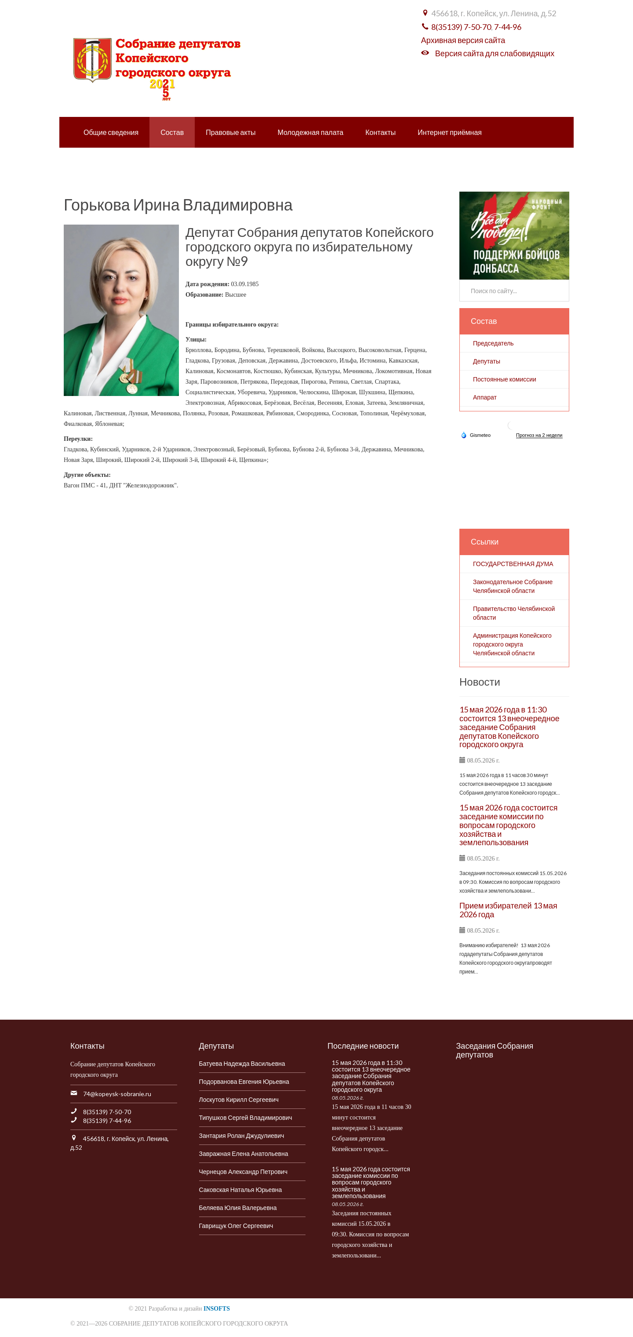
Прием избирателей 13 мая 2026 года (508, 910)
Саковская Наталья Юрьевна (240, 1189)
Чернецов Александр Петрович (243, 1171)
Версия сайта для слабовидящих (494, 53)
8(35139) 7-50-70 (461, 27)
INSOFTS (217, 1308)
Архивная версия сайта (463, 40)
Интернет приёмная (450, 132)
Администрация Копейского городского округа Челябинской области (512, 644)
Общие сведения (111, 132)
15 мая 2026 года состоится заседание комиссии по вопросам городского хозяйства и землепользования (508, 825)
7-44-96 (507, 27)
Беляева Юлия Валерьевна (238, 1207)
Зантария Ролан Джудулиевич (241, 1135)
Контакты (380, 132)
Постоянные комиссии (504, 379)
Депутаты (486, 361)
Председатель (493, 343)
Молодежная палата (310, 132)
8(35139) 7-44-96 (107, 1120)
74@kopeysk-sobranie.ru (117, 1093)
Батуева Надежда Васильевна (242, 1063)
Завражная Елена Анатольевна (243, 1153)
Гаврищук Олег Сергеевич (236, 1225)
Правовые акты (230, 132)
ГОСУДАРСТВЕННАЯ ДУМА (513, 563)
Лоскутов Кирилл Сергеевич (239, 1099)
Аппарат (485, 397)
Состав (172, 132)
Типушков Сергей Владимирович (245, 1117)
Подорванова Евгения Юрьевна (244, 1081)
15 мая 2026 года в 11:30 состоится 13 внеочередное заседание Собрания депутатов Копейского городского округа (509, 727)
